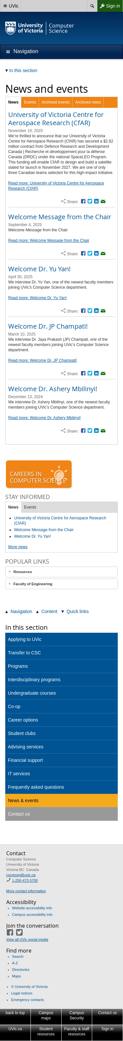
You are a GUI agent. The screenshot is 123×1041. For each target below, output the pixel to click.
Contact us (19, 814)
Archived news (88, 102)
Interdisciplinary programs (34, 679)
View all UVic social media (27, 939)
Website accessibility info (32, 908)
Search (18, 956)
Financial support (25, 760)
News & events (23, 800)
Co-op (14, 706)
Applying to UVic (24, 639)
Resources (22, 572)
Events (30, 102)
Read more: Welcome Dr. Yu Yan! (37, 298)
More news (18, 547)
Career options (23, 720)
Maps (16, 976)
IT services (19, 773)
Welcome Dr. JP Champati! (48, 326)
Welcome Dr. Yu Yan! (39, 268)
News (13, 102)
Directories (21, 970)
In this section (26, 627)
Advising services (25, 746)
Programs (18, 666)
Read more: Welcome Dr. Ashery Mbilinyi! (44, 417)
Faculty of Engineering (32, 584)
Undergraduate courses (32, 693)
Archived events (56, 102)
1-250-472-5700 (25, 880)
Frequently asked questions (36, 787)
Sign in (108, 6)
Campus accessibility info (32, 914)
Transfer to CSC (24, 652)
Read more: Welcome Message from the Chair (48, 240)
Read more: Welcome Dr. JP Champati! (42, 360)
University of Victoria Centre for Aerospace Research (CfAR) (56, 118)
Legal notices (21, 993)
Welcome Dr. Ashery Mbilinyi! (52, 388)
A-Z (15, 963)
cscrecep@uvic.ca (20, 875)
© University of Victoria (29, 987)
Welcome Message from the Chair (59, 216)
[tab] (61, 572)
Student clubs (22, 733)
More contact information (26, 891)
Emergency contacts (27, 1000)
